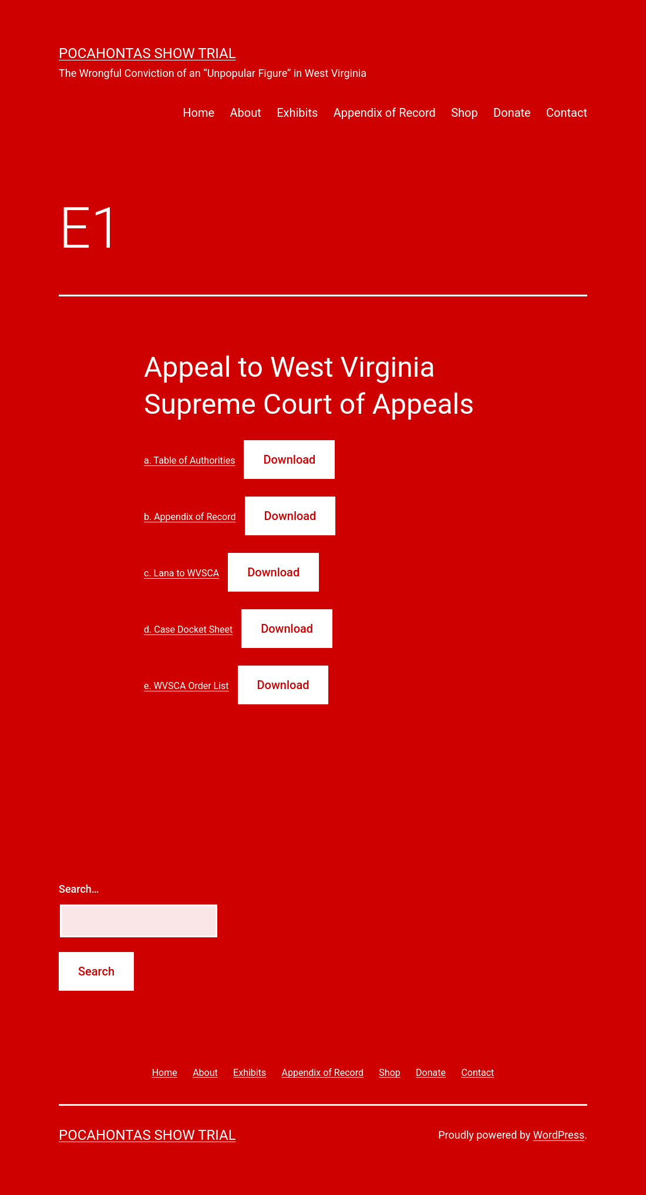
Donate (512, 113)
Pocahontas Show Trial (147, 53)
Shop (464, 113)
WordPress (558, 1135)
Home (198, 113)
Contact (566, 113)
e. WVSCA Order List (186, 685)
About (245, 113)
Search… (79, 889)
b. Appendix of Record (190, 516)
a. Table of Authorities (189, 460)
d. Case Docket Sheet (188, 629)
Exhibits (297, 113)
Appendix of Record (385, 113)
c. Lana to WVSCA (181, 573)
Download (289, 460)
